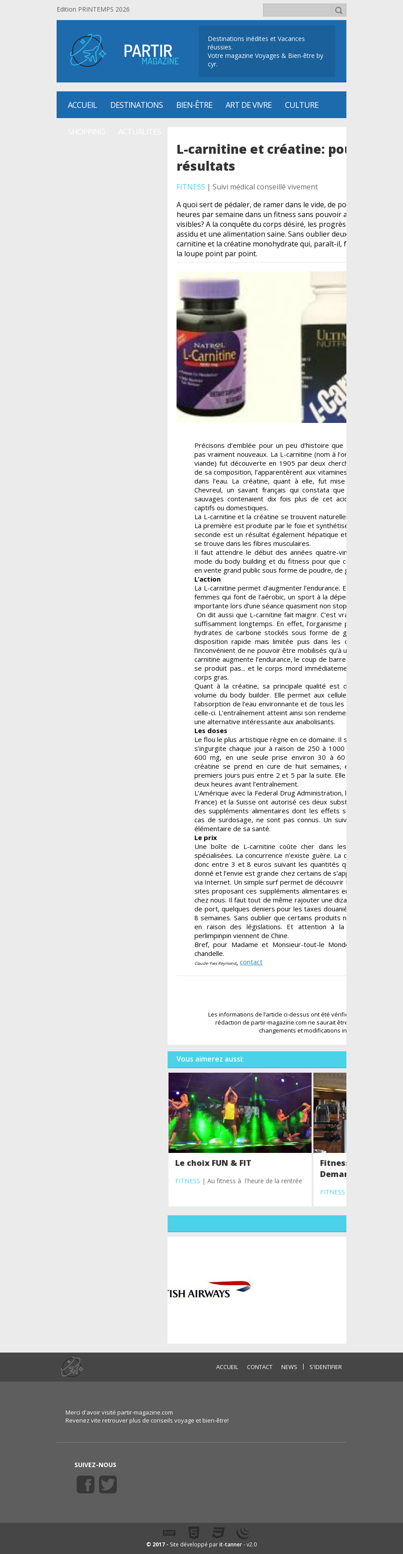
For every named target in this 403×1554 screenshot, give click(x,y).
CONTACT (259, 1367)
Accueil (82, 104)
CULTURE (301, 104)
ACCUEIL (227, 1367)
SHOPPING (86, 131)
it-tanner (230, 1544)
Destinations (136, 104)
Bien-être (194, 104)
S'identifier (325, 1367)
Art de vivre (248, 104)
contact (251, 961)
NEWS (289, 1367)
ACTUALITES (139, 131)
